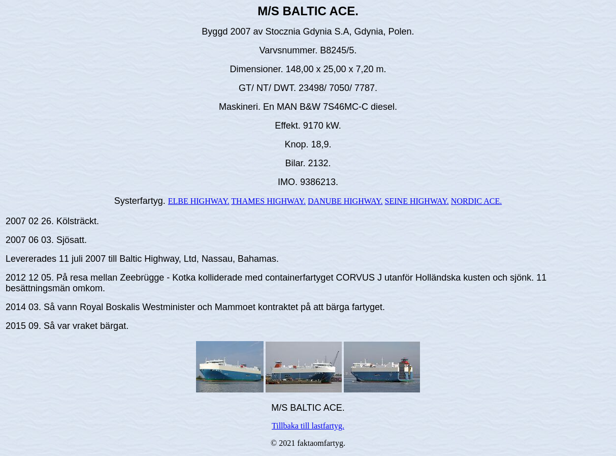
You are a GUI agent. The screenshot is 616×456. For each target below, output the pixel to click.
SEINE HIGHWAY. (417, 201)
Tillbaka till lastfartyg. (308, 425)
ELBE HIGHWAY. (199, 201)
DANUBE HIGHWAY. (345, 201)
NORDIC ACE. (476, 201)
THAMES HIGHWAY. (268, 201)
